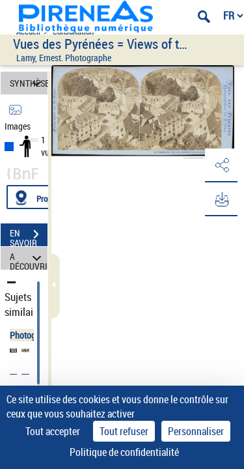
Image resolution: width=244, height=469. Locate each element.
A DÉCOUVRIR (28, 258)
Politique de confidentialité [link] (124, 452)
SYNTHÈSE (28, 83)
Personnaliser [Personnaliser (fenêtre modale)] (196, 431)
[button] (221, 165)
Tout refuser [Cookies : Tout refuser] (124, 431)
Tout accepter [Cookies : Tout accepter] (52, 431)
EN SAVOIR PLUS (28, 235)
